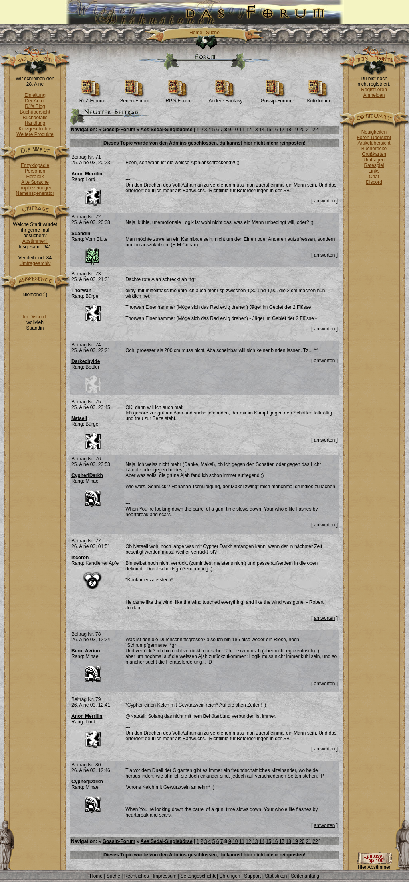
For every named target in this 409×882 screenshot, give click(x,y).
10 (235, 129)
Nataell (79, 418)
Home (195, 32)
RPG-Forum (179, 99)
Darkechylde (85, 361)
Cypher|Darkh (87, 475)
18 (288, 129)
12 (248, 129)
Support (252, 876)
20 (301, 129)
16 (275, 129)
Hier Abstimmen (374, 865)
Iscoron (80, 557)
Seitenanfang (305, 876)
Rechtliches (136, 876)
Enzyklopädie (35, 165)
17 (281, 129)
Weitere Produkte (35, 134)
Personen (35, 171)
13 (255, 129)
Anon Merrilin (86, 174)
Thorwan (81, 290)
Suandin (80, 233)
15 (268, 129)
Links (373, 171)
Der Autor (35, 101)
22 (315, 129)
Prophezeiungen (35, 188)
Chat (374, 176)
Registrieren (374, 89)
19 (295, 129)
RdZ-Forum (91, 99)
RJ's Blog (35, 106)
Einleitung (35, 95)
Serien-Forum (134, 99)
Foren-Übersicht (374, 137)
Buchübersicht (35, 112)
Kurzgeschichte (34, 129)
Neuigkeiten (374, 132)
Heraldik (35, 176)
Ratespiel (374, 165)
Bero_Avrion (85, 651)
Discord (374, 182)
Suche (213, 32)
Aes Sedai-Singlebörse (167, 129)
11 (241, 129)
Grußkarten (374, 154)
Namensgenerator (35, 193)
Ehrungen (229, 876)
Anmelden (374, 95)
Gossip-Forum (276, 99)
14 (261, 129)
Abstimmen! (35, 241)
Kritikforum (318, 99)
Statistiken (276, 876)
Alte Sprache (35, 182)
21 (308, 129)
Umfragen (374, 160)
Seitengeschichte (199, 876)
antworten (324, 201)
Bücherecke (374, 148)
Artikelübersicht (373, 143)
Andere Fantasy (225, 99)
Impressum (164, 876)
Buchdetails (34, 117)
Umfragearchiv (34, 263)
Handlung (35, 123)
